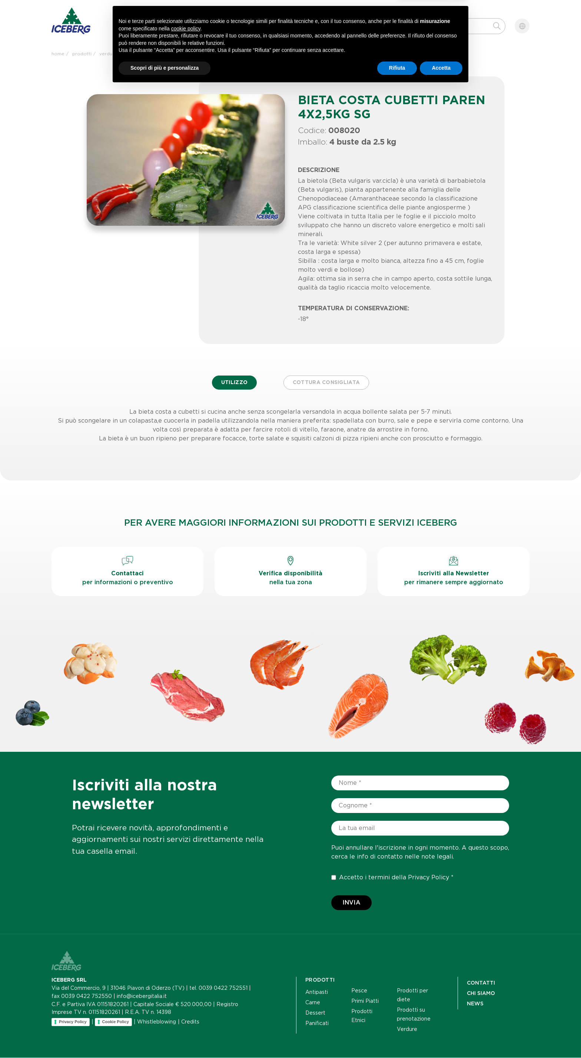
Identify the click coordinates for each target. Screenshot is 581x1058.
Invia (351, 902)
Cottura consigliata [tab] (327, 383)
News (243, 29)
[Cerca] (447, 26)
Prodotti (135, 29)
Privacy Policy (428, 877)
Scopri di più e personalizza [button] (164, 1038)
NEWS (475, 1004)
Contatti (293, 29)
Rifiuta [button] (397, 1038)
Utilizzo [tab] (233, 383)
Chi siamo (193, 29)
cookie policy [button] (185, 998)
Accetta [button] (441, 1038)
